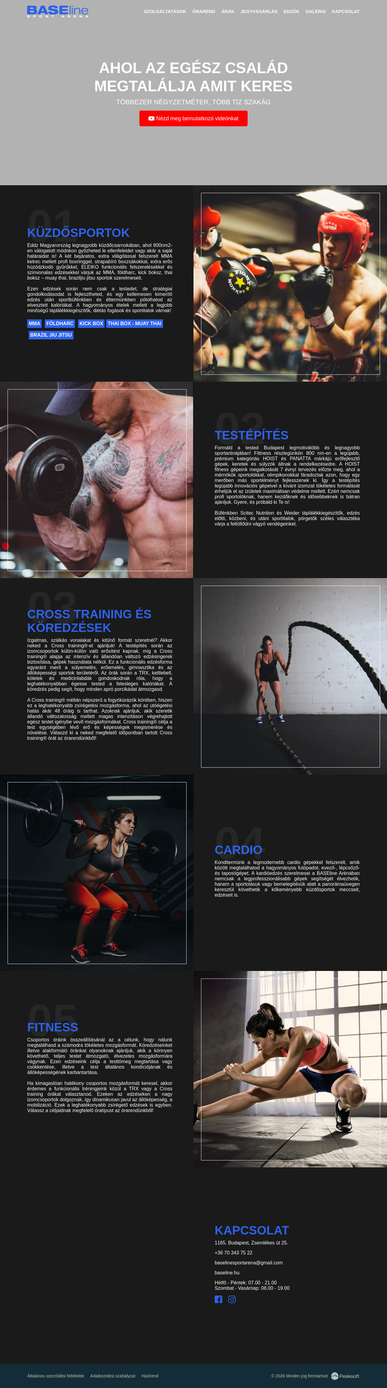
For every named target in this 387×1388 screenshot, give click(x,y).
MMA (34, 323)
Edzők (292, 11)
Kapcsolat (346, 11)
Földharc (59, 323)
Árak (227, 11)
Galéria (315, 11)
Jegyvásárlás (259, 11)
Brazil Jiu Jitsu (51, 335)
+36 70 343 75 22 (233, 1252)
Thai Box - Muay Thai (134, 323)
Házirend (149, 1375)
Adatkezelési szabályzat (112, 1375)
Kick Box (91, 323)
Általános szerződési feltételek (55, 1375)
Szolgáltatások (165, 11)
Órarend (203, 11)
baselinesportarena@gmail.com (249, 1262)
